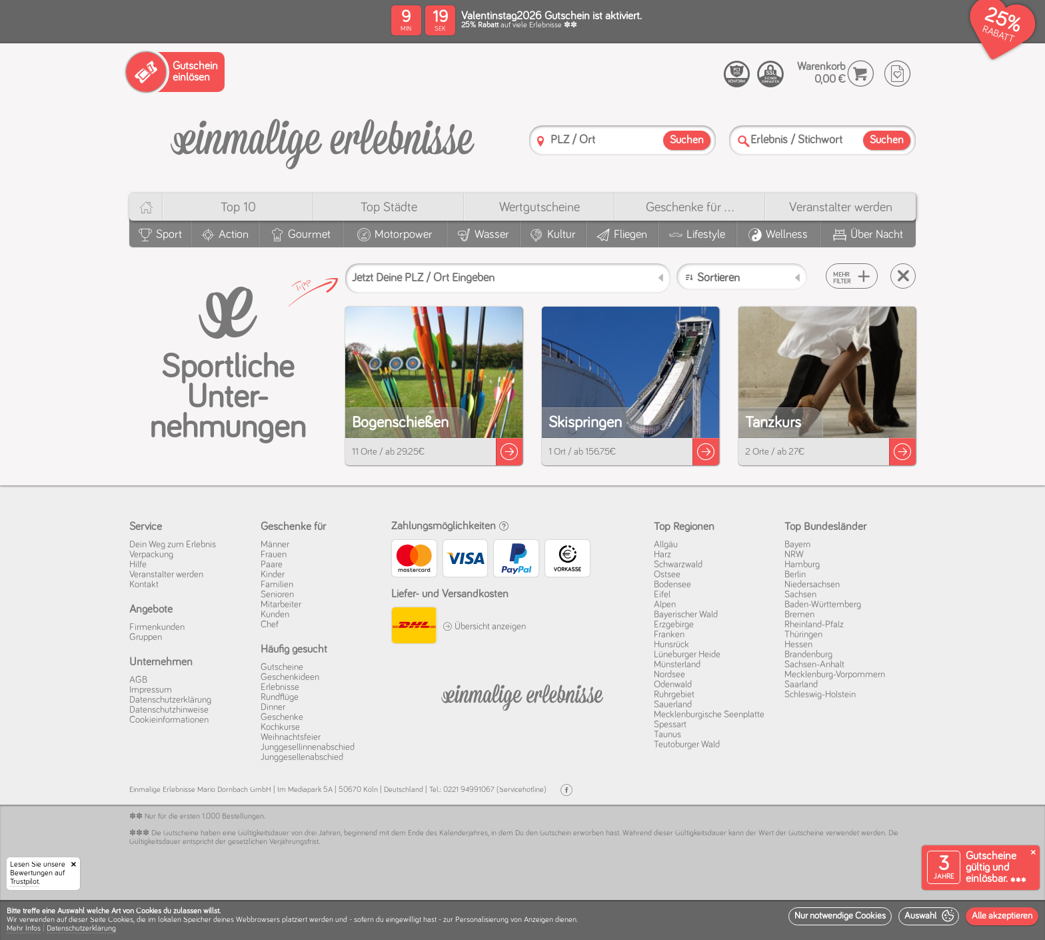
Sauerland (673, 704)
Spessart (670, 724)
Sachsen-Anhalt (814, 664)
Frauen (274, 554)
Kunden (275, 614)
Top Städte (389, 207)
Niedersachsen (812, 584)
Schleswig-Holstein (820, 694)
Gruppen (145, 637)
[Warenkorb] (861, 73)
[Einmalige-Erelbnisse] (522, 694)
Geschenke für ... (690, 207)
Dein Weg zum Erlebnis (172, 544)
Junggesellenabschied (302, 757)
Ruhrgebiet (674, 694)
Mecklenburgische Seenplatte (709, 714)
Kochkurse (280, 727)
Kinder (273, 574)
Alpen (665, 604)
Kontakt (144, 584)
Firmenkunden (157, 627)
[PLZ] (540, 141)
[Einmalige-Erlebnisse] (322, 139)
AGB (138, 680)
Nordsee (669, 674)
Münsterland (677, 664)
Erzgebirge (674, 624)
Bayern (797, 544)
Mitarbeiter (281, 604)
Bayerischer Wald (686, 614)
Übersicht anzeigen (484, 626)
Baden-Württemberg (822, 604)
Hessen (798, 644)
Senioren (277, 594)
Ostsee (667, 574)
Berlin (795, 574)
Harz (662, 554)
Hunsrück (671, 644)
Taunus (667, 734)
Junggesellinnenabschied (308, 747)
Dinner (273, 707)
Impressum (150, 690)
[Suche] (743, 141)
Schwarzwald (678, 564)
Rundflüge (280, 697)
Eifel (662, 594)
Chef (270, 624)
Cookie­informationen (169, 720)
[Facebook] (566, 790)
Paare (272, 564)
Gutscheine (282, 667)
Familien (277, 584)
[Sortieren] (742, 276)
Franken (669, 634)
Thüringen (803, 634)
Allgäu (666, 544)
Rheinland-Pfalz (814, 624)
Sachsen (800, 594)
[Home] (145, 207)
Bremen (799, 614)
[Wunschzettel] (897, 73)
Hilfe (138, 564)
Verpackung (151, 554)
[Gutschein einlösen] (175, 72)
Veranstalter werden (840, 207)
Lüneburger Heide (687, 654)
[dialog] (522, 920)
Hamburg (802, 564)
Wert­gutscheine (539, 207)
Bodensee (672, 584)
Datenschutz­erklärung (170, 700)
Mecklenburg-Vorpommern (834, 674)
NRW (794, 554)
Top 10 (238, 207)
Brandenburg (808, 654)
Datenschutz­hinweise (169, 710)
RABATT (998, 34)
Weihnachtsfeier (291, 737)
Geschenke (282, 717)
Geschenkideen (290, 677)
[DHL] (413, 627)
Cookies (120, 920)
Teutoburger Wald (687, 744)
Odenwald (673, 684)
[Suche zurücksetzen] (903, 276)
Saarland (801, 684)
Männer (275, 544)
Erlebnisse (280, 687)
